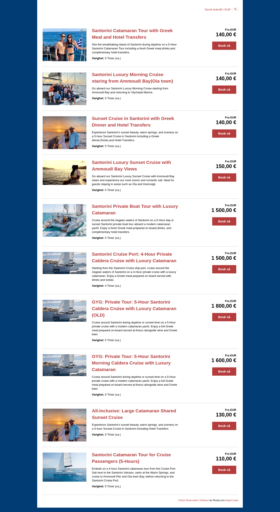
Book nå (224, 45)
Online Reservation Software (193, 500)
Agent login (232, 500)
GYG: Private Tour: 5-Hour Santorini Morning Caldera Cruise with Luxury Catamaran (131, 363)
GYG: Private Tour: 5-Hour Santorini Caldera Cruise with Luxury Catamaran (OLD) (134, 308)
